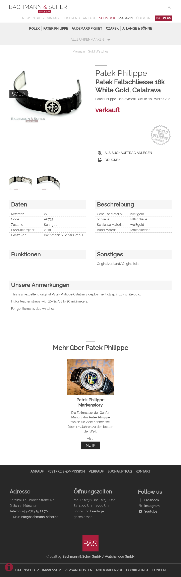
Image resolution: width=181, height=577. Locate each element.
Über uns (144, 18)
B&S (163, 18)
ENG (162, 7)
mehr (90, 445)
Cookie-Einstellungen (146, 570)
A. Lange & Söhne (137, 28)
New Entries (33, 18)
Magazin (125, 18)
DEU (153, 7)
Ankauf (89, 18)
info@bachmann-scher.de (39, 517)
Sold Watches (98, 51)
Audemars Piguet (87, 28)
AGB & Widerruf (109, 570)
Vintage (54, 18)
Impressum (51, 570)
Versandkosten (78, 570)
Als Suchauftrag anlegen (125, 153)
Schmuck (107, 18)
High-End (72, 18)
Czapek (112, 28)
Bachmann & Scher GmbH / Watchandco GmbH (98, 556)
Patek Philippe (55, 28)
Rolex (34, 28)
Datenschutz (27, 570)
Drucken (109, 160)
